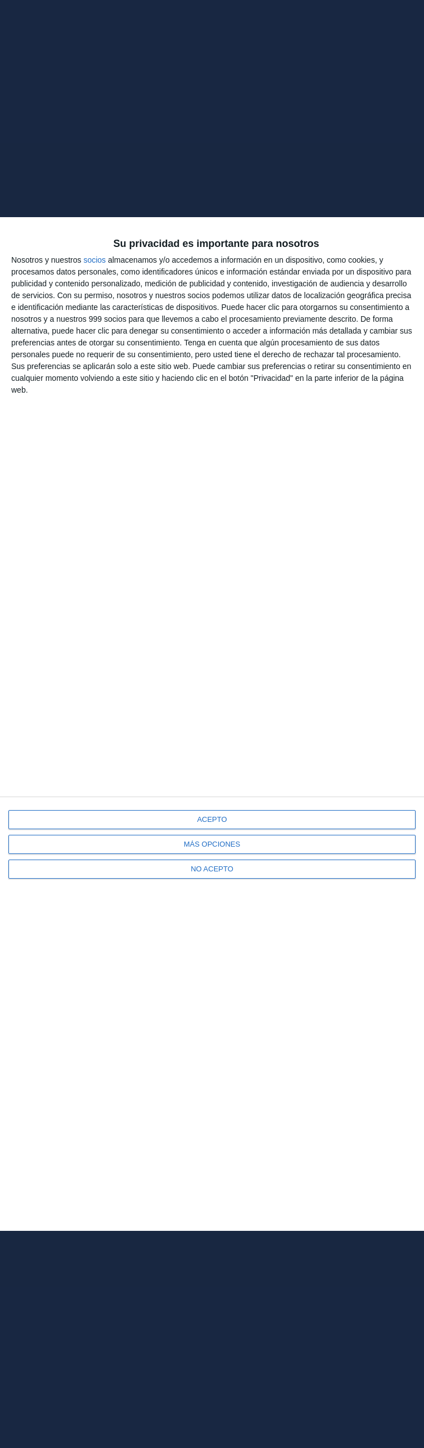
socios (94, 260)
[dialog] (212, 724)
